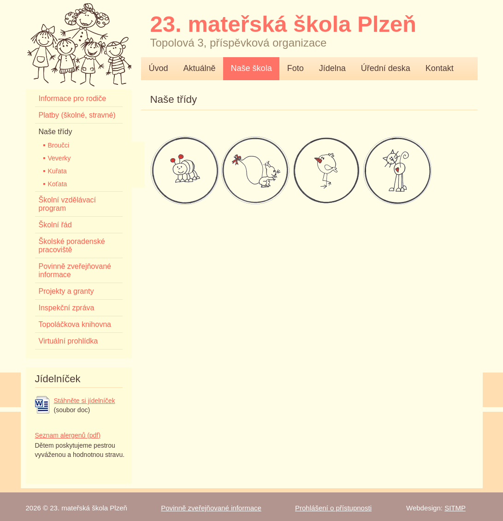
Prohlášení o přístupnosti (333, 508)
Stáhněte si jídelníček (84, 400)
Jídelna (332, 68)
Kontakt (440, 68)
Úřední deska (385, 68)
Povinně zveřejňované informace (211, 508)
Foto (295, 68)
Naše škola (251, 68)
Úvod (158, 68)
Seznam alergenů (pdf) (68, 435)
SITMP (455, 508)
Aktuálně (199, 68)
